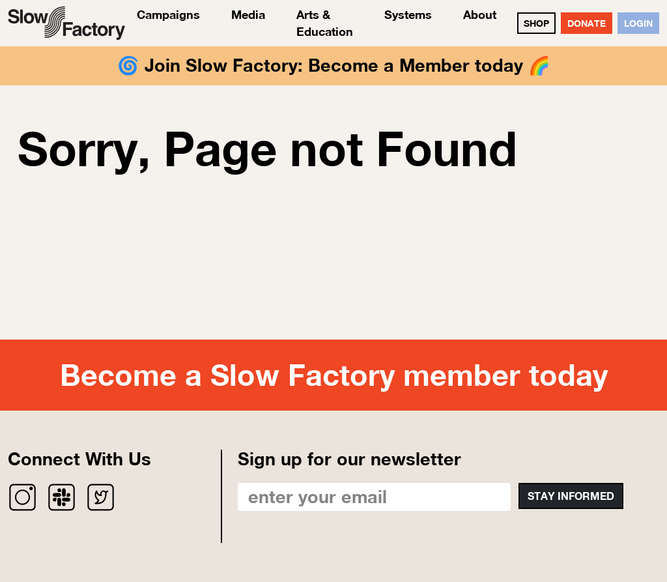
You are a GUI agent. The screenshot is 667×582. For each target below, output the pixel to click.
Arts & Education (324, 22)
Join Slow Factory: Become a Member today (334, 65)
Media (248, 14)
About (479, 14)
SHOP (536, 23)
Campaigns (168, 14)
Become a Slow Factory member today (334, 374)
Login (638, 23)
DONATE (586, 23)
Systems (408, 14)
